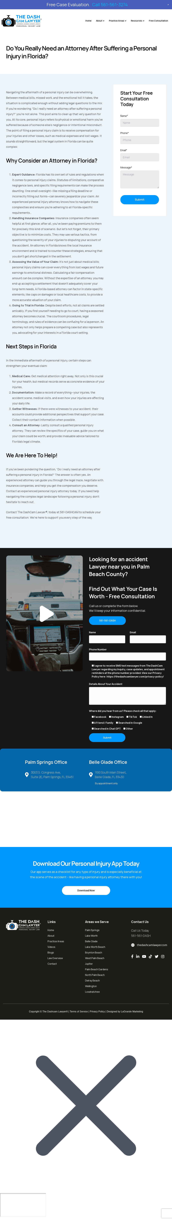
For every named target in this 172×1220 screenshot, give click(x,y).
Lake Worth (91, 937)
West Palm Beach (94, 959)
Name (92, 633)
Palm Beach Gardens (96, 971)
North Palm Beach (95, 976)
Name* (124, 116)
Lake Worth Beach (95, 948)
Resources (136, 20)
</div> (23, 1206)
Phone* (124, 133)
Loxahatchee (92, 993)
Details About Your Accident (105, 684)
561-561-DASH (140, 937)
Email (133, 633)
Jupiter (89, 965)
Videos (51, 948)
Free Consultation (158, 20)
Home (88, 20)
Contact (52, 965)
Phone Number (98, 650)
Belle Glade (91, 942)
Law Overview (55, 959)
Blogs (51, 954)
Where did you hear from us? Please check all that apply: (122, 711)
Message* (126, 167)
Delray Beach (92, 982)
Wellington (91, 987)
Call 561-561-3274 (110, 5)
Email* (123, 150)
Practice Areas (116, 20)
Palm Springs (92, 931)
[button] (44, 613)
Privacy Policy (97, 1013)
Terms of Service (79, 1013)
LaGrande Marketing (132, 1013)
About (99, 20)
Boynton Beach (93, 954)
